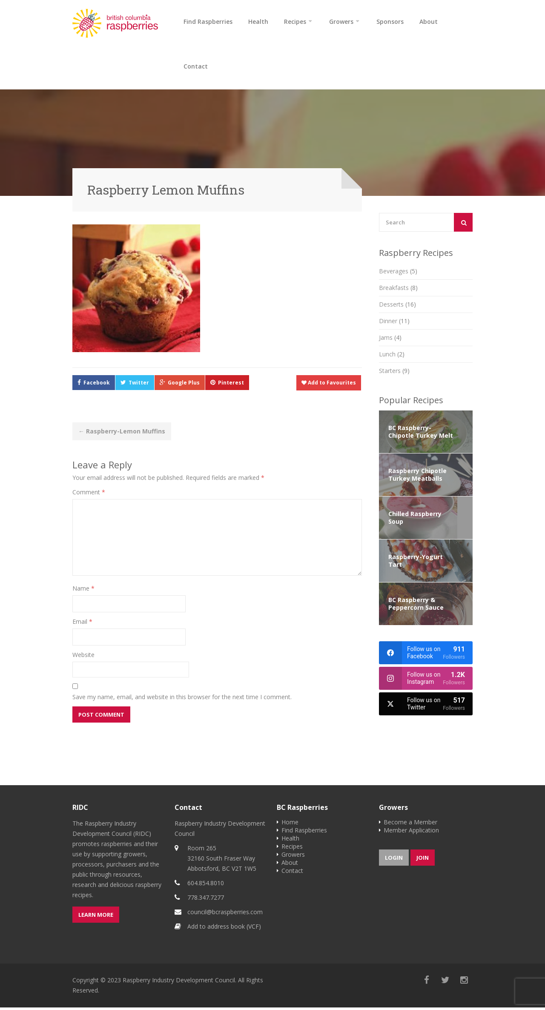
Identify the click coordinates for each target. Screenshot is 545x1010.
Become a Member (410, 825)
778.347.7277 (205, 900)
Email (82, 624)
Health (258, 21)
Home (289, 825)
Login (394, 860)
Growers (341, 21)
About (428, 21)
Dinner (394, 323)
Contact (196, 67)
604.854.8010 (205, 885)
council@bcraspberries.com (225, 914)
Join (422, 860)
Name (83, 591)
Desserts (397, 307)
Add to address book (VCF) (224, 929)
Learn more (95, 917)
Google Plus (184, 385)
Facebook (96, 385)
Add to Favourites (328, 385)
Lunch (391, 357)
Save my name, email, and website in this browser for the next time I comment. (182, 699)
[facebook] (426, 655)
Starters (394, 373)
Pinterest (231, 385)
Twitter (139, 385)
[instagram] (426, 680)
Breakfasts (398, 290)
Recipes (295, 21)
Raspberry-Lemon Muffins (121, 434)
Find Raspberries (208, 21)
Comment (88, 495)
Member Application (411, 833)
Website (83, 657)
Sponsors (390, 21)
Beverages (398, 274)
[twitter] (426, 706)
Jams (390, 340)
